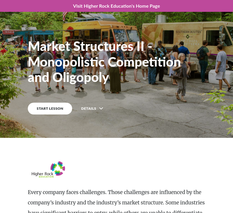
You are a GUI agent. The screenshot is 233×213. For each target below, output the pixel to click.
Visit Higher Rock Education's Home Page (116, 6)
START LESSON (50, 108)
